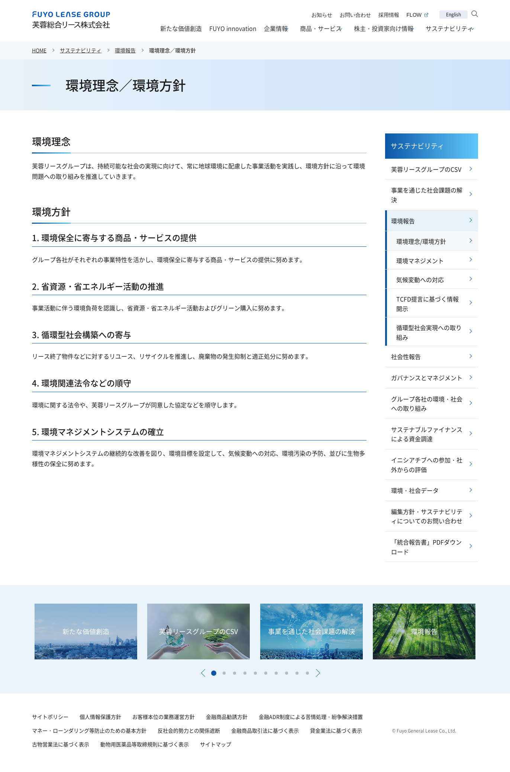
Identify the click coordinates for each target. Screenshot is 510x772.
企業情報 (276, 28)
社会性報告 (406, 356)
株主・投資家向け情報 (383, 28)
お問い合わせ (355, 15)
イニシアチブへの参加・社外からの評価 (426, 464)
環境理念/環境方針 (421, 241)
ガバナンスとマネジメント (426, 377)
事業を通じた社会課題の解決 (426, 194)
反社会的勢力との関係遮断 (189, 730)
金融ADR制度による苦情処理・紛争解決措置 (311, 716)
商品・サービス (321, 28)
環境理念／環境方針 (172, 50)
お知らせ (322, 15)
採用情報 (388, 15)
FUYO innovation (232, 28)
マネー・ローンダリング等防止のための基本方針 (89, 730)
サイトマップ (215, 744)
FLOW (417, 15)
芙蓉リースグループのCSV (426, 169)
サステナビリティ (449, 28)
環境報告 (125, 50)
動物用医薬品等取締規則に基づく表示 (144, 744)
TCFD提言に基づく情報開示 (427, 303)
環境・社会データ (415, 490)
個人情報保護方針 (100, 716)
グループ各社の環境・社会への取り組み (426, 403)
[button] (203, 673)
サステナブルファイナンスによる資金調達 (426, 434)
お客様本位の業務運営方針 (163, 716)
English (453, 14)
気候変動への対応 (420, 279)
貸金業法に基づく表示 (336, 730)
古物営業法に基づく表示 (60, 744)
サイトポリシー (50, 716)
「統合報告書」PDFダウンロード (426, 546)
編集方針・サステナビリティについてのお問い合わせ (426, 516)
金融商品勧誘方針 (227, 716)
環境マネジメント (420, 260)
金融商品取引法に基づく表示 (265, 730)
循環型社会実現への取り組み (429, 332)
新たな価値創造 (181, 28)
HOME (39, 50)
